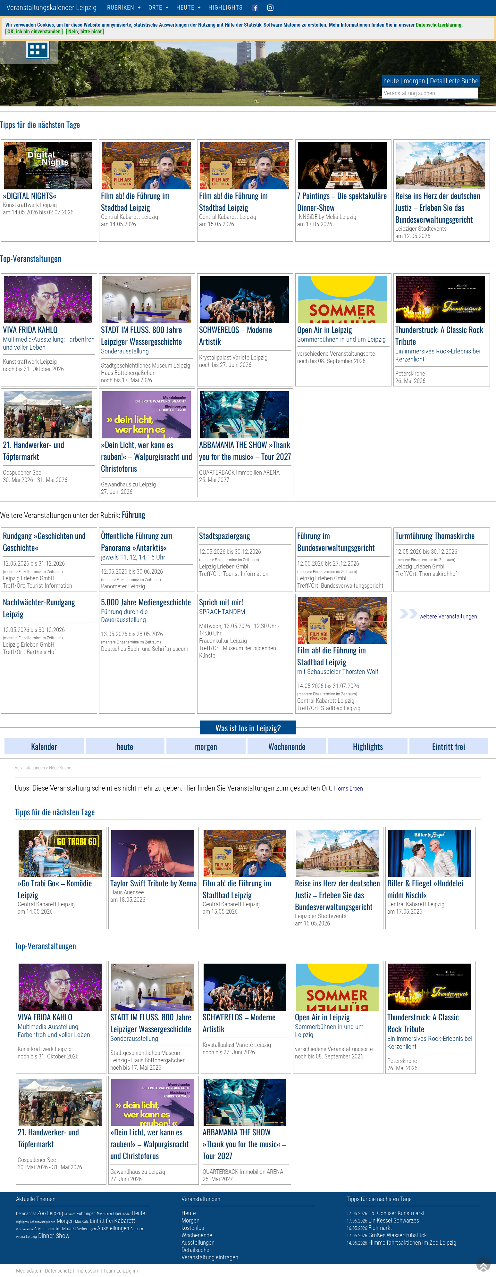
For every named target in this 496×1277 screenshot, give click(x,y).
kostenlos (192, 1227)
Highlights (225, 7)
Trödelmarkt (65, 1228)
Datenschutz (58, 1270)
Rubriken (120, 7)
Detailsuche (195, 1250)
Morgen (65, 1220)
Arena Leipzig (26, 1236)
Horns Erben (348, 788)
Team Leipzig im (120, 1270)
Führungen (86, 1213)
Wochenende (24, 1229)
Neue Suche (60, 768)
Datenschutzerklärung (438, 25)
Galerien (136, 1229)
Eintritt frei (101, 1220)
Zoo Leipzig (50, 1213)
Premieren (104, 1214)
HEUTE (185, 7)
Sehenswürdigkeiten (42, 1221)
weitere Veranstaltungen (438, 616)
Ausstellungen (113, 1228)
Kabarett (124, 1220)
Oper (117, 1213)
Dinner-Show (54, 1236)
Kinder (126, 1214)
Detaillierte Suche (454, 81)
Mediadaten (28, 1270)
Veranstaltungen (30, 768)
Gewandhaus (44, 1229)
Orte (155, 7)
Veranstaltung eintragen (209, 1257)
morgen (414, 81)
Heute (138, 1213)
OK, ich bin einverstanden (34, 32)
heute (391, 81)
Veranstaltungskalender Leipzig (51, 7)
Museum (69, 1214)
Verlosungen (86, 1229)
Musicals (81, 1221)
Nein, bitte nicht (85, 32)
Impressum (87, 1270)
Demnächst (26, 1213)
